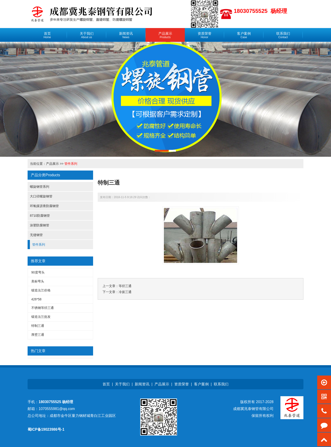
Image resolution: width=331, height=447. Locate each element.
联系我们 (221, 384)
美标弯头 (37, 281)
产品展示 (52, 163)
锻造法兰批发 (41, 317)
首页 (106, 384)
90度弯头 (38, 272)
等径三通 (125, 286)
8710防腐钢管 (40, 215)
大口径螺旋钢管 (41, 196)
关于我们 (122, 384)
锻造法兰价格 (41, 290)
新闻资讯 (142, 384)
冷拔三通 (125, 292)
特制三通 (37, 325)
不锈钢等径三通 (42, 308)
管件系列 (70, 163)
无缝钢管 (36, 235)
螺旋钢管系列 (39, 186)
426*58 (36, 299)
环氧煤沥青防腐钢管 (44, 206)
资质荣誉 (181, 384)
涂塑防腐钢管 (39, 225)
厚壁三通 (37, 334)
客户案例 (201, 384)
